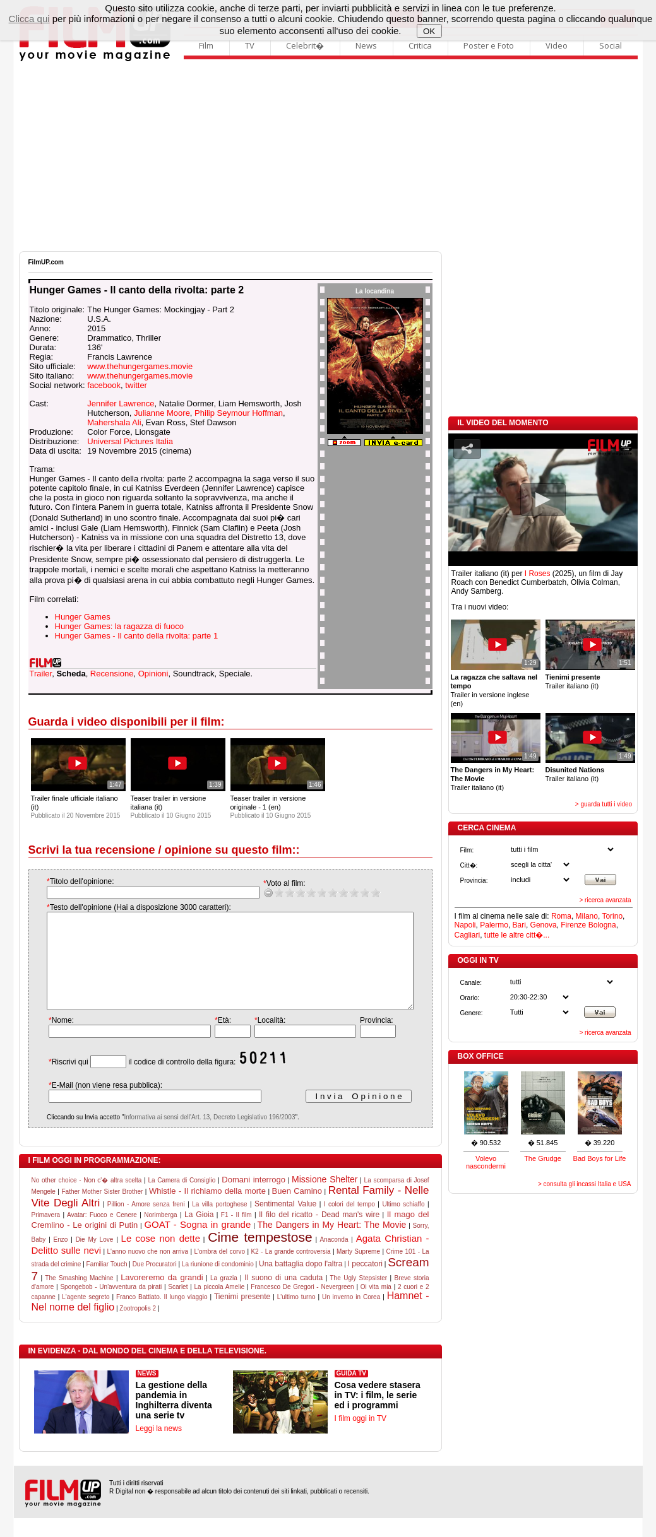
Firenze (573, 925)
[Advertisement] (328, 156)
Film (206, 45)
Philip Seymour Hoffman (238, 413)
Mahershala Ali (114, 422)
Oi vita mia (376, 1305)
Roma (561, 916)
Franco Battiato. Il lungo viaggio (162, 1315)
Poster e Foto (488, 45)
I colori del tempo (349, 1223)
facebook (104, 385)
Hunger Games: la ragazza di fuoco (119, 626)
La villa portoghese (219, 1223)
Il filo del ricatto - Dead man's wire (319, 1233)
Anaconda (333, 1258)
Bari (519, 925)
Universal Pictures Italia (130, 441)
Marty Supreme (358, 1270)
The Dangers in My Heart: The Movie (332, 1244)
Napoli (465, 925)
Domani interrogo (253, 1198)
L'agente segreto (85, 1315)
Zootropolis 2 (137, 1327)
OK (429, 31)
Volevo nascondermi (486, 1162)
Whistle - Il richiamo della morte (207, 1210)
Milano (587, 916)
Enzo (61, 1258)
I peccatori (365, 1282)
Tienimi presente (242, 1315)
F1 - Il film (236, 1233)
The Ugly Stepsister (359, 1296)
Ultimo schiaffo (403, 1223)
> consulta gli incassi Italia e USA (584, 1184)
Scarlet (178, 1305)
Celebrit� (305, 45)
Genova (543, 925)
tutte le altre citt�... (516, 935)
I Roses (538, 573)
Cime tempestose (260, 1256)
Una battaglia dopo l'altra (300, 1282)
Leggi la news (159, 1447)
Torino (612, 916)
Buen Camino (297, 1210)
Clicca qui (29, 18)
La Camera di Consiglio (181, 1199)
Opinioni (153, 673)
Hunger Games (82, 616)
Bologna (602, 925)
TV (249, 45)
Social (610, 45)
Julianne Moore (162, 413)
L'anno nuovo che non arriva (148, 1270)
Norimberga (160, 1233)
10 (363, 892)
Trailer (41, 673)
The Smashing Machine (79, 1296)
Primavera (46, 1233)
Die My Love (95, 1258)
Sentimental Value (285, 1222)
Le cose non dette (160, 1257)
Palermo (494, 925)
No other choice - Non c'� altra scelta (87, 1199)
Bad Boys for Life (599, 1158)
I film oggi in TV (360, 1437)
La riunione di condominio (218, 1283)
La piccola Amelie (219, 1305)
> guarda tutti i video (603, 804)
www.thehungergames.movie (140, 366)
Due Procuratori (155, 1283)
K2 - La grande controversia (290, 1270)
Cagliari (467, 935)
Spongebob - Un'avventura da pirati (111, 1305)
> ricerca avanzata (605, 900)
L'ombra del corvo (219, 1270)
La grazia (223, 1296)
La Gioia (198, 1233)
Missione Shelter (324, 1198)
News (366, 45)
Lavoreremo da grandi (162, 1296)
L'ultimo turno (296, 1315)
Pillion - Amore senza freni (146, 1223)
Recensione (112, 673)
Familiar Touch (107, 1283)
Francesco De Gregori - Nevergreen (302, 1305)
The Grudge (542, 1158)
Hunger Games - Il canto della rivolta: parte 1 (136, 635)
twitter (136, 385)
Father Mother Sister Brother (102, 1210)
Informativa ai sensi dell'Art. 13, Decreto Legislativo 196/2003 (196, 1136)
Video (557, 45)
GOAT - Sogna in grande (197, 1243)
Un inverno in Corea (351, 1315)
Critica (420, 45)
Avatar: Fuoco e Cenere (102, 1233)
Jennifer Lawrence (120, 403)
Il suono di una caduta (283, 1296)
